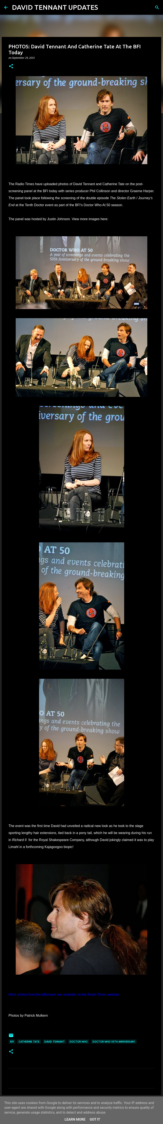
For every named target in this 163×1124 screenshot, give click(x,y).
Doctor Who (79, 1041)
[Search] (104, 7)
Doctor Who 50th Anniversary (114, 1041)
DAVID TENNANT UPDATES (55, 7)
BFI (12, 1041)
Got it (95, 1119)
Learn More (75, 1119)
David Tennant (54, 1041)
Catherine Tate (29, 1041)
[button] (11, 66)
